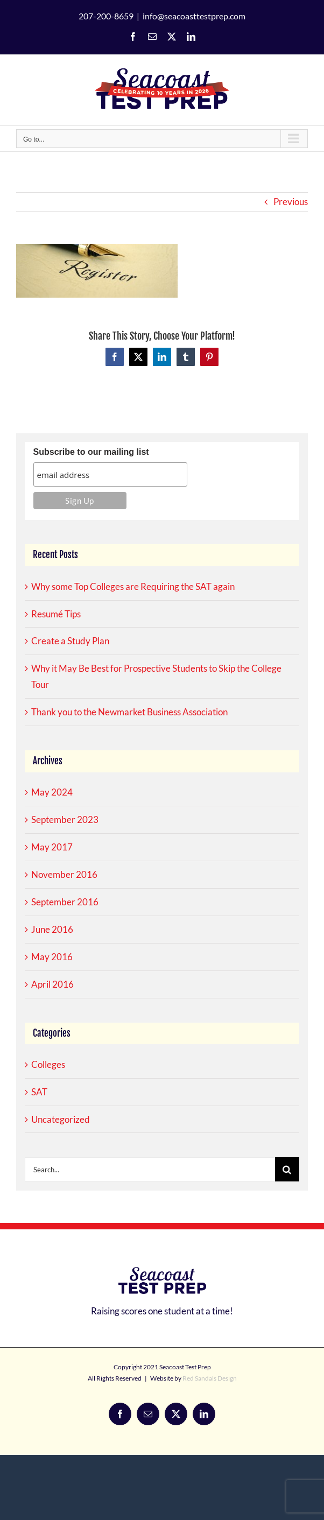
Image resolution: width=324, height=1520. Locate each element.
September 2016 (64, 901)
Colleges (48, 1064)
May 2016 (52, 956)
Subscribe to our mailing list (91, 451)
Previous (290, 201)
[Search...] (150, 1169)
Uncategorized (60, 1119)
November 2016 (64, 874)
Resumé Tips (56, 614)
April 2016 (52, 984)
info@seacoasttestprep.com (194, 16)
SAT (39, 1091)
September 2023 (64, 819)
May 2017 (52, 847)
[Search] (287, 1169)
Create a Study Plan (70, 640)
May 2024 (52, 792)
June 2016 (52, 929)
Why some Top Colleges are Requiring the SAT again (133, 586)
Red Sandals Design (209, 1378)
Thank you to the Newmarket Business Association (129, 711)
